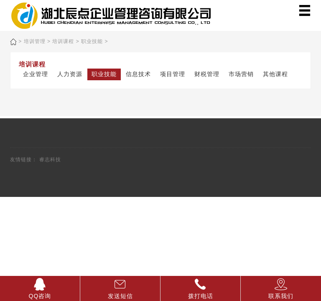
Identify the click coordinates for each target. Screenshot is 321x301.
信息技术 (138, 74)
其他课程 (275, 74)
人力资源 (69, 74)
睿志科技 (50, 161)
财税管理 (206, 74)
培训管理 (35, 41)
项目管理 (172, 74)
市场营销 (241, 74)
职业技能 (92, 41)
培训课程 (63, 41)
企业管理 (35, 74)
